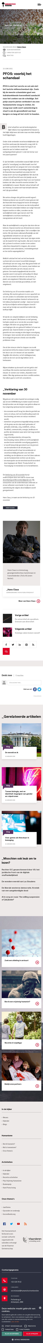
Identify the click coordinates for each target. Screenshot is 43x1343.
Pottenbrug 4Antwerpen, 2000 (17, 1300)
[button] (21, 1339)
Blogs (4, 1124)
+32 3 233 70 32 (16, 1282)
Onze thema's (7, 1151)
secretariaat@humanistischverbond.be (25, 1291)
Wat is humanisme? (9, 1147)
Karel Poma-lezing (9, 1188)
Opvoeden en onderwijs (11, 1211)
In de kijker (6, 1170)
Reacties (10, 55)
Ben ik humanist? (8, 1144)
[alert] (21, 1324)
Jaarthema (6, 1207)
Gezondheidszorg (8, 1214)
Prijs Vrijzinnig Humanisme (11, 1181)
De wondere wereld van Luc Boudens (18, 881)
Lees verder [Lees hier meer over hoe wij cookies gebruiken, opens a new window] (15, 1322)
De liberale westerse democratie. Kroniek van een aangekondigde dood (20, 889)
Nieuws (5, 1117)
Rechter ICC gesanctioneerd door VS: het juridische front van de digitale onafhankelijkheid (21, 872)
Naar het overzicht (13, 25)
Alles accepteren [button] (12, 1334)
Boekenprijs (6, 1184)
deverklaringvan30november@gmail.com (17, 480)
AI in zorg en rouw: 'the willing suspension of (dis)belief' (21, 898)
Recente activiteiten (10, 1177)
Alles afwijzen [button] (32, 1334)
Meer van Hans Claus (27, 601)
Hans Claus (21, 47)
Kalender (5, 1121)
